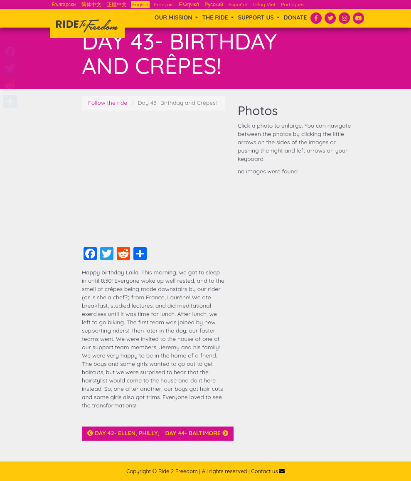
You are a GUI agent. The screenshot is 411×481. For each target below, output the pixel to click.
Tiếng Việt (264, 4)
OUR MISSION (176, 17)
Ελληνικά (189, 4)
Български (64, 4)
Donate (295, 17)
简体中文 (91, 4)
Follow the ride (108, 102)
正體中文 (117, 4)
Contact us (268, 471)
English (140, 4)
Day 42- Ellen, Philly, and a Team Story (151, 433)
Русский (213, 4)
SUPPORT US (259, 17)
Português (292, 4)
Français (163, 4)
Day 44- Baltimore (196, 433)
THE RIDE (218, 17)
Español (238, 4)
